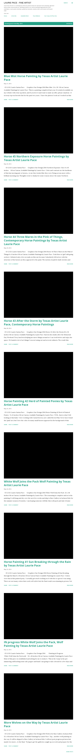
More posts (69, 751)
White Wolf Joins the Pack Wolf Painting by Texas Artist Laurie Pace (37, 483)
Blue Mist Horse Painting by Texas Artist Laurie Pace (36, 78)
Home (5, 16)
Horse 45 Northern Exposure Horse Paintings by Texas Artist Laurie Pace (36, 158)
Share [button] (5, 99)
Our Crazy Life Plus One (50, 16)
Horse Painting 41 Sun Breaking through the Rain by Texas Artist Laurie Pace (37, 563)
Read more (70, 99)
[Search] (66, 3)
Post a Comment (13, 99)
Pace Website (36, 16)
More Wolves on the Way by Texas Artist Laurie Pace (36, 724)
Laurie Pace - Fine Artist (17, 3)
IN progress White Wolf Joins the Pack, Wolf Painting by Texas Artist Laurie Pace (33, 644)
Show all (69, 23)
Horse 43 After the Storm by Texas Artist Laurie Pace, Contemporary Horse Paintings (36, 322)
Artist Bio (13, 16)
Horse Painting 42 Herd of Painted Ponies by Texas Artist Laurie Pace (38, 403)
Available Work (25, 16)
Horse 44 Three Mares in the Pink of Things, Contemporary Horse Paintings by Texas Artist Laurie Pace (35, 240)
